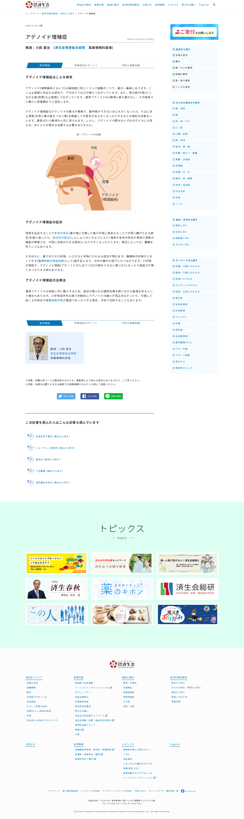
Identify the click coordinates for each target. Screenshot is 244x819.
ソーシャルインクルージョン (139, 777)
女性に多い (180, 231)
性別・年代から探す (185, 219)
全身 (176, 197)
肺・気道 (179, 140)
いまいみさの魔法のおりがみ (138, 763)
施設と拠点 (113, 4)
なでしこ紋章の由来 (37, 706)
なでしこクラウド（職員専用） (163, 791)
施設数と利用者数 (84, 682)
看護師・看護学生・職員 (89, 754)
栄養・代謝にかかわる (186, 266)
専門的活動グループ (85, 724)
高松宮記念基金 (83, 706)
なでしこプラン (83, 692)
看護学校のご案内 (85, 758)
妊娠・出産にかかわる (186, 291)
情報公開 (79, 729)
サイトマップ (54, 791)
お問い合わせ (140, 791)
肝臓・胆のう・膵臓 (185, 152)
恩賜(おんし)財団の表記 (39, 710)
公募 (77, 734)
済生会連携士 (82, 696)
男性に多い (180, 225)
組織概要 (31, 687)
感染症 (178, 329)
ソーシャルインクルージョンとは (93, 687)
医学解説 (45, 65)
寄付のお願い (189, 4)
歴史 (29, 692)
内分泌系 (179, 191)
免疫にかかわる (182, 278)
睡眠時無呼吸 (54, 300)
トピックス (173, 4)
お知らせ (147, 4)
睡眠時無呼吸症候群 (51, 261)
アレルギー (180, 316)
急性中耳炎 (61, 233)
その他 (126, 701)
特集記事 (176, 701)
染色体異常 (180, 304)
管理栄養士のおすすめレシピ (138, 772)
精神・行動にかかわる (186, 272)
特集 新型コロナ (131, 768)
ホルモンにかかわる (185, 285)
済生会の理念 (84, 4)
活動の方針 (32, 682)
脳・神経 (179, 108)
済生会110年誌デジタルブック (42, 720)
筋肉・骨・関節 (182, 178)
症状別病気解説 (130, 4)
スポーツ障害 (181, 355)
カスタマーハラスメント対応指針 (117, 791)
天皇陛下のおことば (37, 696)
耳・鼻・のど (181, 121)
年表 (29, 715)
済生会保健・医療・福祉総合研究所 (95, 720)
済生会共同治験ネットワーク (91, 715)
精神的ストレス (182, 367)
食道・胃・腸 (181, 146)
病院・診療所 (130, 682)
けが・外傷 (180, 348)
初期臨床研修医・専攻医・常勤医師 (95, 749)
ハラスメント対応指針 (90, 791)
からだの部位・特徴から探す (186, 687)
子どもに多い (181, 244)
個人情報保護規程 (70, 791)
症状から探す (181, 49)
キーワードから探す (185, 260)
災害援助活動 (82, 701)
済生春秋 (127, 758)
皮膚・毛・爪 (181, 171)
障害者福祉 (129, 696)
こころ (178, 203)
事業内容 (99, 4)
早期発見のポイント (86, 65)
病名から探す (178, 692)
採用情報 (160, 4)
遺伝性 (178, 297)
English (204, 4)
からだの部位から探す (186, 102)
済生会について (34, 677)
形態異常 (179, 310)
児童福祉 (127, 687)
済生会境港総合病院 (70, 47)
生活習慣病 (180, 336)
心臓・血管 (180, 133)
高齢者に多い (181, 238)
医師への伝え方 (179, 696)
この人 (126, 754)
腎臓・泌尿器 (181, 159)
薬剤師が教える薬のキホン (136, 749)
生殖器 (178, 165)
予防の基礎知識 (131, 65)
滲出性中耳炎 (61, 237)
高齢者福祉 (129, 692)
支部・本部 (129, 706)
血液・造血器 (181, 184)
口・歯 (178, 127)
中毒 (176, 323)
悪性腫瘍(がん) (182, 342)
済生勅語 (31, 701)
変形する (179, 361)
